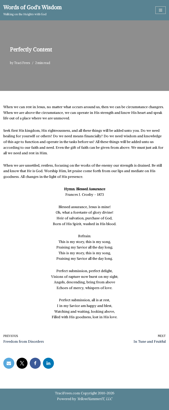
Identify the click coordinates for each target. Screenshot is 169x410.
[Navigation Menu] (160, 10)
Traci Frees (22, 63)
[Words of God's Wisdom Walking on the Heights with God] (32, 10)
